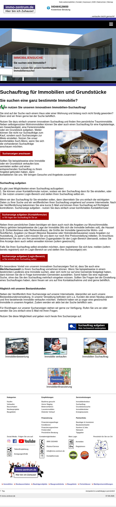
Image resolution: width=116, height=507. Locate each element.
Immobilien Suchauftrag (95, 348)
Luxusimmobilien (47, 409)
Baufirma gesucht (48, 402)
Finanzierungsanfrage (49, 422)
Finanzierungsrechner (49, 427)
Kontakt (79, 2)
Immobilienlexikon (83, 402)
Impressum (87, 2)
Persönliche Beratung (49, 432)
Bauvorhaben (12, 407)
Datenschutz (101, 2)
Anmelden (76, 442)
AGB (93, 2)
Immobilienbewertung (17, 348)
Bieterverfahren (47, 407)
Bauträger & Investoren (85, 422)
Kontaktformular (49, 456)
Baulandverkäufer (83, 425)
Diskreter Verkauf (48, 412)
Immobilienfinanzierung (59, 378)
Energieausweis (82, 412)
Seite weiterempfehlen (67, 2)
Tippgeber (80, 432)
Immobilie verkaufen (55, 348)
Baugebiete (11, 412)
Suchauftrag (80, 404)
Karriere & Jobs (82, 427)
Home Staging (46, 404)
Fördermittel (46, 430)
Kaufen (9, 402)
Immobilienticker (82, 409)
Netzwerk (79, 430)
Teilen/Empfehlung (17, 449)
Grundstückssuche (83, 407)
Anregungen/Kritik (17, 454)
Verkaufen (11, 404)
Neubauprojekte (13, 409)
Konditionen (46, 425)
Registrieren (77, 446)
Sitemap (110, 2)
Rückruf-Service (49, 446)
